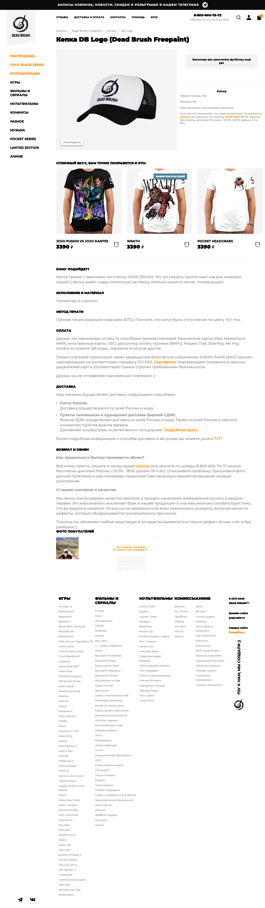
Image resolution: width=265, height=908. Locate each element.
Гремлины (101, 690)
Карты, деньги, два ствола (111, 710)
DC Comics (181, 611)
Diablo (63, 706)
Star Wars (101, 640)
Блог (154, 17)
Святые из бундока (107, 790)
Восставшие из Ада (107, 680)
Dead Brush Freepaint (87, 31)
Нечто (99, 750)
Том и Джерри (148, 670)
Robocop (100, 630)
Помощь (138, 17)
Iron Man (180, 626)
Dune (62, 726)
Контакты (118, 17)
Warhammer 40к (69, 889)
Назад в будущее (106, 745)
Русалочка (146, 646)
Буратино (145, 626)
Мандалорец (103, 740)
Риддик (100, 780)
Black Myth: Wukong (72, 626)
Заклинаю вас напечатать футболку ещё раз (221, 61)
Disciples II (65, 711)
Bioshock (64, 621)
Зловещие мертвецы (109, 700)
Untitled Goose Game (72, 879)
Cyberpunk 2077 (69, 666)
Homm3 (64, 770)
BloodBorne (66, 631)
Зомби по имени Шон (109, 705)
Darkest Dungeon (70, 676)
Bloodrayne (66, 636)
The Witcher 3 (67, 869)
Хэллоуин (101, 820)
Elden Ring (65, 736)
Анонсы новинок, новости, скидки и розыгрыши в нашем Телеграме (132, 5)
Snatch (99, 635)
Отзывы (62, 17)
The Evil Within (68, 859)
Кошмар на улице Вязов (111, 715)
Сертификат (165, 362)
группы (143, 466)
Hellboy (179, 621)
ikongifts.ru (237, 632)
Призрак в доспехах (209, 655)
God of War (66, 751)
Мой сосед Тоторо (207, 650)
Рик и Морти (147, 641)
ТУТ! (218, 439)
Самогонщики (104, 785)
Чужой (99, 825)
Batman (179, 606)
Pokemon (202, 640)
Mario (62, 795)
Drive (98, 616)
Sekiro (63, 839)
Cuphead (64, 661)
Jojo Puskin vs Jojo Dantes (82, 241)
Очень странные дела (109, 765)
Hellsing (201, 621)
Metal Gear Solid (69, 800)
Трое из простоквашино (155, 675)
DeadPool (180, 616)
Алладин (144, 621)
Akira (199, 606)
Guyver (143, 611)
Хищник (100, 810)
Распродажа (22, 56)
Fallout (63, 741)
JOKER (99, 625)
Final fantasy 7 (68, 746)
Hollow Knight (68, 765)
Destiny (63, 696)
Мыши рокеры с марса (154, 636)
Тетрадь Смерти (206, 670)
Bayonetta (65, 616)
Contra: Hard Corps (71, 651)
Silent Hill (65, 845)
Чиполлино (146, 700)
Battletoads (66, 611)
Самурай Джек (149, 651)
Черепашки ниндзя (152, 685)
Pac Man (64, 825)
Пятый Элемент (105, 775)
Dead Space (66, 686)
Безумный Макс (105, 660)
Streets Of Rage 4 (70, 854)
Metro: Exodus (68, 805)
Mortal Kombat (68, 810)
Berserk (201, 611)
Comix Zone (66, 646)
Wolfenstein (66, 894)
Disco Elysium (67, 716)
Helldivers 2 (66, 761)
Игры (64, 598)
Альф (98, 650)
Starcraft (64, 850)
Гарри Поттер (104, 685)
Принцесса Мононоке (210, 660)
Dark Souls (65, 671)
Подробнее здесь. (181, 430)
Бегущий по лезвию (108, 655)
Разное (61, 31)
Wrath (133, 241)
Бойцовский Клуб (107, 665)
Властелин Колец (106, 675)
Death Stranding (69, 691)
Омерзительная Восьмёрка (113, 755)
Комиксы (185, 598)
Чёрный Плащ (148, 690)
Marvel (178, 631)
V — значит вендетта (108, 645)
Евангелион (203, 645)
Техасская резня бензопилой (114, 800)
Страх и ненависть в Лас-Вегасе (115, 795)
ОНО (98, 760)
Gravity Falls (147, 606)
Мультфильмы (155, 598)
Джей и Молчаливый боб (111, 695)
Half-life (63, 756)
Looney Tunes (148, 616)
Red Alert (65, 830)
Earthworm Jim (69, 731)
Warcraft (64, 884)
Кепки (111, 31)
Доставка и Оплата (89, 17)
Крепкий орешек (106, 720)
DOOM (63, 721)
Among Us (65, 606)
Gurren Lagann (205, 616)
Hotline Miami (68, 780)
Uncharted (65, 874)
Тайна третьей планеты (154, 665)
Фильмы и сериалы (106, 600)
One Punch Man (206, 635)
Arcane (99, 610)
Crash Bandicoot (69, 656)
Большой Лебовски (108, 670)
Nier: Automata (68, 815)
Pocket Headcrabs (215, 241)
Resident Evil (67, 834)
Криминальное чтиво (109, 725)
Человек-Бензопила (209, 685)
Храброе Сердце (106, 815)
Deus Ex (64, 701)
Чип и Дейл (147, 695)
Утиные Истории (150, 680)
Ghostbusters (103, 620)
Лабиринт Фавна (106, 730)
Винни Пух (146, 631)
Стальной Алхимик (208, 665)
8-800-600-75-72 (205, 15)
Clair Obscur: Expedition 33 (76, 641)
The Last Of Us (68, 865)
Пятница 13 (102, 770)
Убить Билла (103, 805)
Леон (98, 735)
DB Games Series (70, 681)
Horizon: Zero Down (71, 776)
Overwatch (66, 820)
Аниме (203, 598)
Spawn (178, 636)
